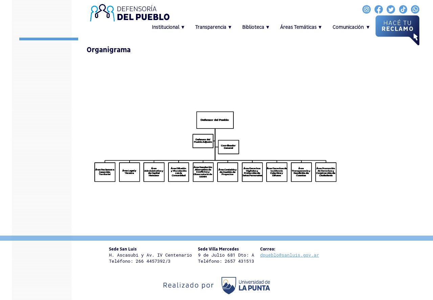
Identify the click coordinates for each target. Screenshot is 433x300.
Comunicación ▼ (352, 27)
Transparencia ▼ (213, 27)
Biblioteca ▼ (256, 27)
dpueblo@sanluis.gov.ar (289, 255)
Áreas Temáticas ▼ (301, 27)
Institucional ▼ (168, 27)
